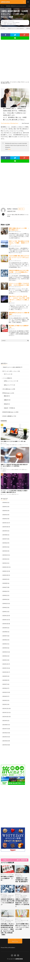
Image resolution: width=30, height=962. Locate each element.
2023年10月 (5, 623)
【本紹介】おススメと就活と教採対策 (11, 22)
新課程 (18, 875)
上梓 (10, 874)
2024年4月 (5, 599)
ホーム (2, 6)
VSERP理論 (4, 895)
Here (9, 149)
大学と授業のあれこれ (7, 389)
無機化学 (6, 400)
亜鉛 (21, 895)
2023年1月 (5, 660)
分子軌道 (10, 895)
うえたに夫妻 (20, 920)
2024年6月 (5, 591)
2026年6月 (5, 502)
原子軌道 (17, 897)
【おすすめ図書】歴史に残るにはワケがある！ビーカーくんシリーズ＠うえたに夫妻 (19, 257)
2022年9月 (5, 676)
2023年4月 (5, 648)
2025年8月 (5, 534)
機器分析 (6, 396)
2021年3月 (5, 744)
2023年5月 (5, 644)
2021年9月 (5, 720)
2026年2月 (5, 518)
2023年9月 (5, 627)
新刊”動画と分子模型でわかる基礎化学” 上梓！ (7, 878)
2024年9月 (5, 579)
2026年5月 (5, 506)
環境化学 (6, 404)
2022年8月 (5, 680)
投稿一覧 (21, 209)
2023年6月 (5, 639)
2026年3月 (5, 514)
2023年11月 (5, 619)
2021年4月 (5, 740)
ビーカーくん (20, 921)
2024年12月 (5, 567)
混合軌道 (9, 897)
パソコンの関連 (6, 378)
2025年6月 (5, 543)
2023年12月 (5, 615)
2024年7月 (5, 587)
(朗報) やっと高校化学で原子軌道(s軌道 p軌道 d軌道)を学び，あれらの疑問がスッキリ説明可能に (22, 902)
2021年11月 (5, 712)
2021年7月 (5, 728)
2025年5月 (5, 547)
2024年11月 (5, 571)
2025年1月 (5, 563)
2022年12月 (5, 664)
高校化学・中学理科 (8, 408)
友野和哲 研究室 (19, 958)
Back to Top (15, 941)
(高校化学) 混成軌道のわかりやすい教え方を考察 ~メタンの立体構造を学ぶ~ (8, 901)
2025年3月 (5, 555)
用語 (21, 875)
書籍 (12, 874)
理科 (5, 921)
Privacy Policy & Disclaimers (8, 947)
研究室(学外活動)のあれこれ (9, 412)
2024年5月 (5, 595)
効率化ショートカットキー (10, 381)
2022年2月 (5, 700)
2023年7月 (5, 635)
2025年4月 (5, 551)
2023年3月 (5, 652)
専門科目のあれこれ (7, 393)
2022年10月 (5, 672)
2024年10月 (5, 575)
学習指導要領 (23, 897)
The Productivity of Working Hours (9, 123)
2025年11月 (5, 522)
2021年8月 (5, 724)
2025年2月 (5, 559)
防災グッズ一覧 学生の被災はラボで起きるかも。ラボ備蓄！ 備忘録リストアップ (19, 242)
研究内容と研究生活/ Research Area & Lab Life (16, 6)
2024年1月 (5, 611)
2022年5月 (5, 692)
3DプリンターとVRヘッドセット (10, 371)
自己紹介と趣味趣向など (8, 416)
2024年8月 (5, 583)
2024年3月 (5, 603)
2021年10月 (5, 716)
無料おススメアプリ (8, 385)
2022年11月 (5, 668)
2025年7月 (5, 539)
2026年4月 (5, 510)
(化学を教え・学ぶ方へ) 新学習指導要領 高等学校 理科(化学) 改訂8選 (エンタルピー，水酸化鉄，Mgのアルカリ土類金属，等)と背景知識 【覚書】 (8, 929)
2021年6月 (5, 732)
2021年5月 (5, 736)
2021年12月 (5, 708)
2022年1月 (5, 704)
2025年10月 (5, 526)
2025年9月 (5, 530)
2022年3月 (5, 696)
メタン (18, 895)
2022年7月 (5, 684)
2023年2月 (5, 656)
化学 (3, 920)
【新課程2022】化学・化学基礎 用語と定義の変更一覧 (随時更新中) (21, 879)
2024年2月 (5, 607)
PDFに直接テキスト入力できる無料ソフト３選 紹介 (13, 441)
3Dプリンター (7, 374)
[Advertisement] (15, 62)
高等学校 (9, 921)
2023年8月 (5, 631)
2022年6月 (5, 688)
